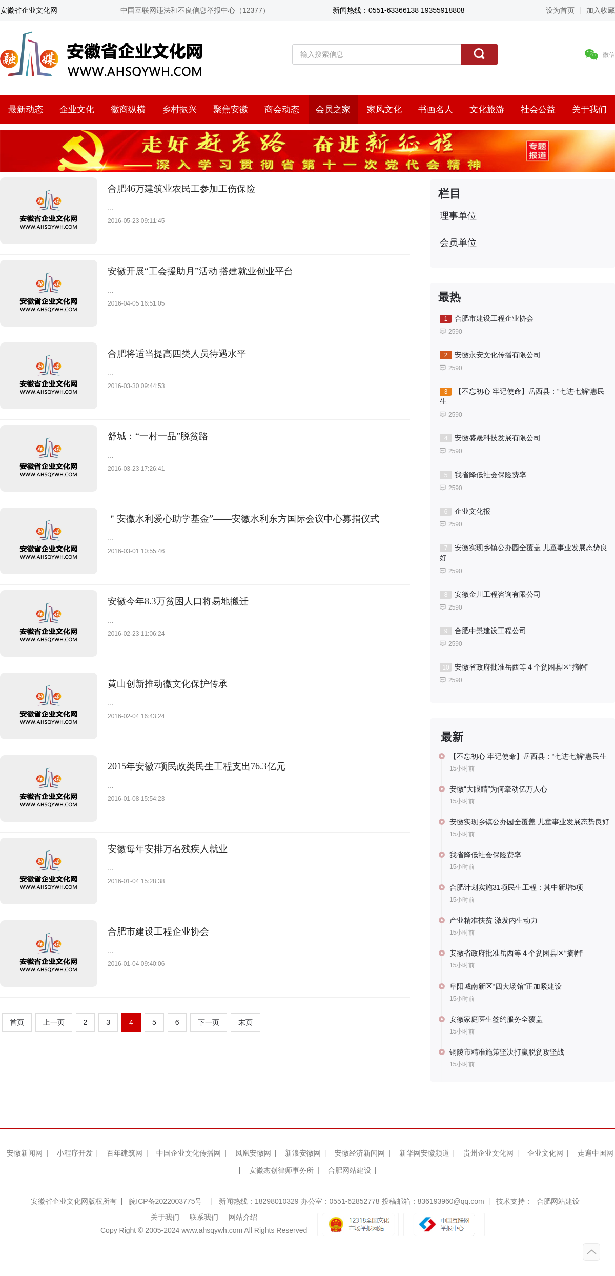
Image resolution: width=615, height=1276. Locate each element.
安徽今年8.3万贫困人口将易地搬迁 (178, 601)
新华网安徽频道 (424, 1153)
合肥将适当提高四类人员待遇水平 (177, 354)
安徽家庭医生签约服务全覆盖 (496, 1019)
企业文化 (76, 109)
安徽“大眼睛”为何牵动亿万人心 (498, 789)
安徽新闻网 (25, 1153)
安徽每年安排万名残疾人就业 (168, 849)
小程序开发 (75, 1153)
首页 (17, 1022)
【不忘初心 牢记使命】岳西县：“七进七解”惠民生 (522, 396)
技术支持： (514, 1201)
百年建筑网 (124, 1153)
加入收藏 (600, 10)
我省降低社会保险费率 (483, 475)
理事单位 (458, 216)
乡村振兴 (179, 109)
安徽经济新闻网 (360, 1153)
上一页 (54, 1022)
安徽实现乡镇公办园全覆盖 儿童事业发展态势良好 (523, 552)
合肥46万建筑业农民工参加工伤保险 (181, 189)
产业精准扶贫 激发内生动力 (493, 920)
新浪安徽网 (303, 1153)
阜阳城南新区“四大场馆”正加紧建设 (505, 986)
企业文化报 (465, 511)
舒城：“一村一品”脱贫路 (158, 436)
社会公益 (538, 109)
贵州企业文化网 (488, 1153)
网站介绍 (243, 1217)
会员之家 (333, 109)
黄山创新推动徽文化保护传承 (168, 684)
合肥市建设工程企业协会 (158, 931)
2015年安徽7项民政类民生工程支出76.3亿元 (196, 766)
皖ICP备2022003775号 (165, 1201)
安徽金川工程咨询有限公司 (490, 594)
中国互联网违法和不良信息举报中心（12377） (195, 10)
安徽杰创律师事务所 (281, 1170)
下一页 (208, 1022)
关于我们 (589, 109)
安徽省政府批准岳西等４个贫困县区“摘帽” (514, 667)
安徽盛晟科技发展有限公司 (490, 438)
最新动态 (25, 109)
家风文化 (384, 109)
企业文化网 (545, 1153)
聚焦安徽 (230, 109)
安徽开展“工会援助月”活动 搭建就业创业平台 (200, 271)
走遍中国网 (595, 1153)
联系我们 (204, 1217)
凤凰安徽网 (253, 1153)
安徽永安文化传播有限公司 (490, 355)
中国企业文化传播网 (188, 1153)
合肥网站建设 (349, 1170)
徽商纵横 (128, 109)
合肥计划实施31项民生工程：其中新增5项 (516, 887)
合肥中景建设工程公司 (483, 630)
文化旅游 (486, 109)
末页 (245, 1022)
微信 (600, 54)
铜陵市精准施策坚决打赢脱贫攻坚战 (506, 1052)
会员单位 (458, 242)
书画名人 (435, 109)
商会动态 (281, 109)
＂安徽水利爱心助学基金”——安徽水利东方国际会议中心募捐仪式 (243, 519)
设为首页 (560, 10)
